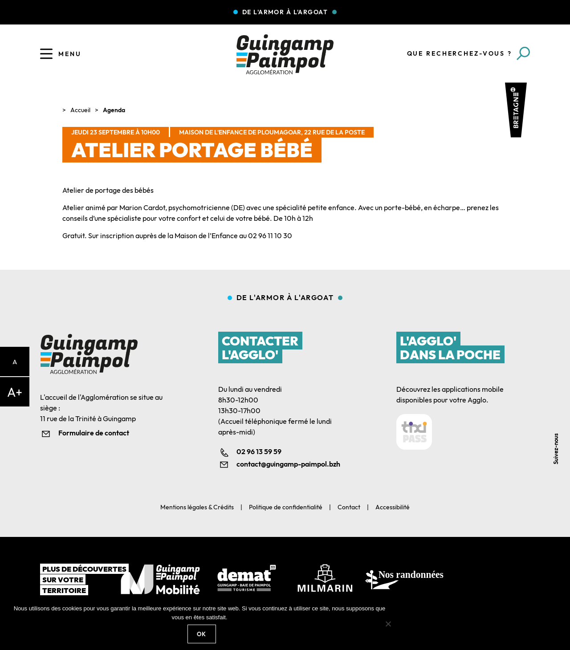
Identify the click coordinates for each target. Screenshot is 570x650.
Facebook (558, 379)
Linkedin (558, 399)
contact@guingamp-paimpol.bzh (288, 463)
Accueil (80, 110)
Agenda (114, 110)
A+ (14, 392)
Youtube (558, 419)
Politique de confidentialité (285, 507)
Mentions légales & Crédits (197, 507)
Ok (202, 634)
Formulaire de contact (93, 432)
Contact (349, 507)
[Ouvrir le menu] (46, 54)
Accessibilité (392, 507)
